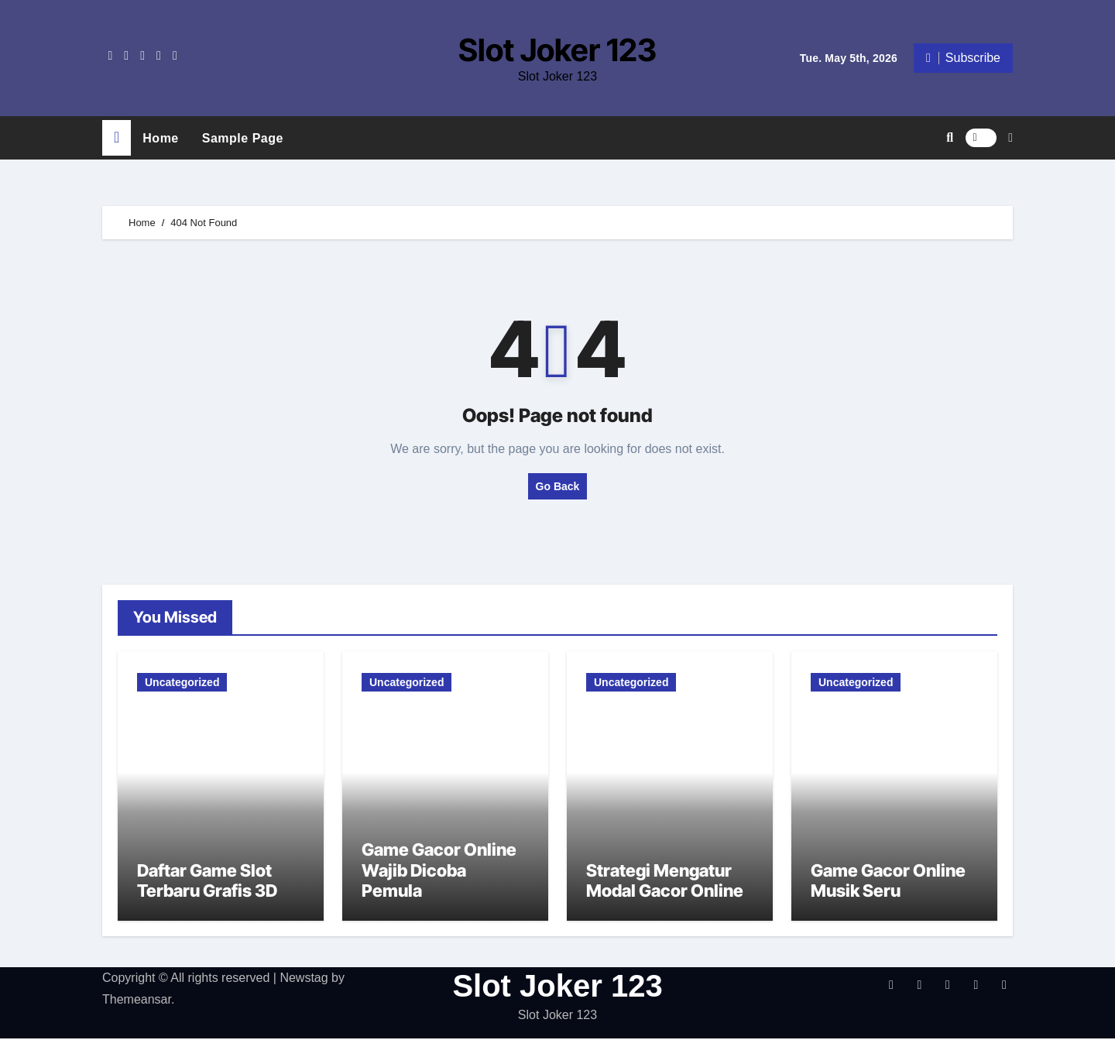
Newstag (304, 978)
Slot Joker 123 (557, 50)
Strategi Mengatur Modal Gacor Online (664, 882)
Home (160, 137)
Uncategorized (182, 681)
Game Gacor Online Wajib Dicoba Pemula (439, 871)
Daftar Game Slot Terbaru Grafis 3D (207, 882)
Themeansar (136, 1000)
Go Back (558, 485)
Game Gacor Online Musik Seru (888, 882)
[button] (1010, 137)
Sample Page (242, 137)
